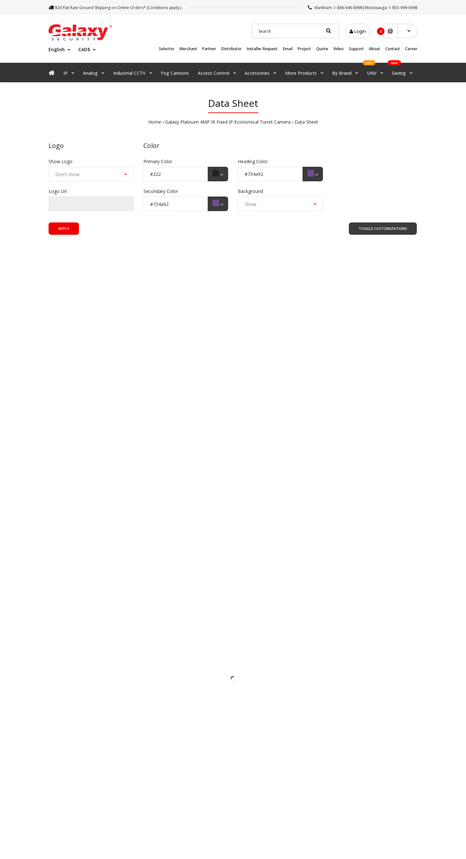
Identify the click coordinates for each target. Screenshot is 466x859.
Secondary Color (160, 191)
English (57, 49)
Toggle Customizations (383, 228)
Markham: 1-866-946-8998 (338, 7)
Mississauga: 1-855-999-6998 (391, 7)
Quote (322, 48)
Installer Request (262, 48)
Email (288, 48)
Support (356, 48)
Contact (392, 48)
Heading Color (253, 161)
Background (250, 191)
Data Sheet (306, 122)
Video (338, 48)
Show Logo (60, 161)
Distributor (231, 48)
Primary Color (157, 161)
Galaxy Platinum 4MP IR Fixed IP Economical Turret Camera (228, 122)
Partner (209, 48)
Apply (63, 228)
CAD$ (84, 49)
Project (304, 48)
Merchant (188, 48)
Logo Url (58, 191)
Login (358, 31)
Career (411, 48)
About (374, 48)
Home (154, 122)
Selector (166, 48)
